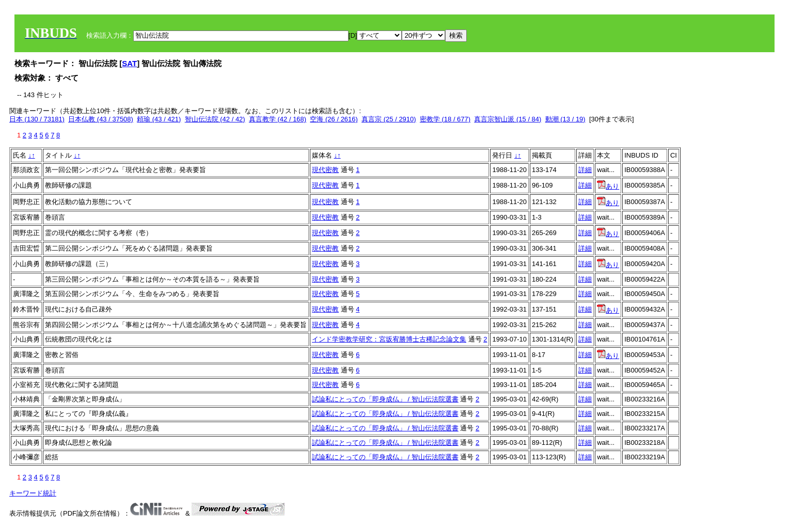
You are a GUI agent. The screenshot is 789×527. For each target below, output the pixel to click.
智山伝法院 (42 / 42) (215, 119)
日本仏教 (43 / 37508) (100, 119)
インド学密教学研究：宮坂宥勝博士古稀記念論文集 (389, 339)
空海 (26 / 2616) (334, 119)
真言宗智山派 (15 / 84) (507, 119)
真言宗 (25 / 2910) (388, 119)
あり (608, 186)
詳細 (585, 170)
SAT (129, 63)
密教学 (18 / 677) (445, 119)
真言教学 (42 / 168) (277, 119)
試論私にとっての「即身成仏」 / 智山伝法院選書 (385, 399)
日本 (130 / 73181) (37, 119)
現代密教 (325, 170)
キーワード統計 (32, 493)
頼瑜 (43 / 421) (159, 119)
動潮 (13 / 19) (565, 119)
